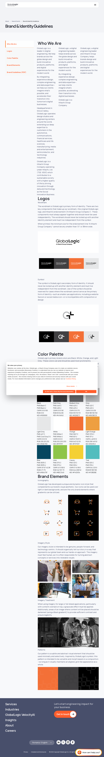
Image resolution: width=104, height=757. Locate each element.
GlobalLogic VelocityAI (20, 715)
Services (11, 704)
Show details (71, 386)
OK (86, 391)
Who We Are (12, 44)
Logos (9, 51)
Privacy (26, 752)
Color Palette (12, 58)
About (7, 21)
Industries (12, 709)
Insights (10, 720)
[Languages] (41, 742)
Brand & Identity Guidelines (31, 21)
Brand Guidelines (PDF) (17, 72)
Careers (10, 731)
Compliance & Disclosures (38, 752)
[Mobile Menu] (95, 4)
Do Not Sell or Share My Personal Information (59, 391)
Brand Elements (13, 65)
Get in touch (63, 714)
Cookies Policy (71, 378)
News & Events (16, 21)
